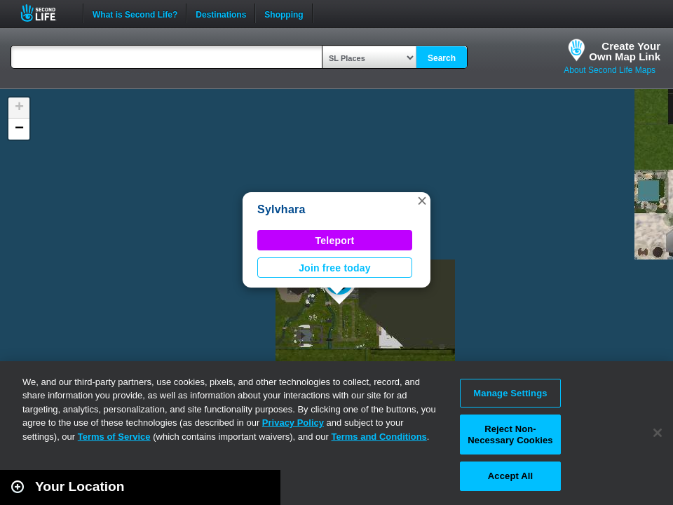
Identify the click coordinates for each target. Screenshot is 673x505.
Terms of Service (114, 436)
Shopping (283, 13)
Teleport (335, 240)
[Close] (657, 432)
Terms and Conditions (379, 436)
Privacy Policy (293, 422)
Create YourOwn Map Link (624, 51)
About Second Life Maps (609, 70)
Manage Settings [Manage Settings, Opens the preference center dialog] (510, 393)
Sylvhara (281, 209)
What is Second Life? (135, 13)
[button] (422, 200)
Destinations (221, 13)
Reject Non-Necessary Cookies (510, 434)
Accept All (510, 476)
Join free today (335, 268)
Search (442, 58)
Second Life (46, 13)
